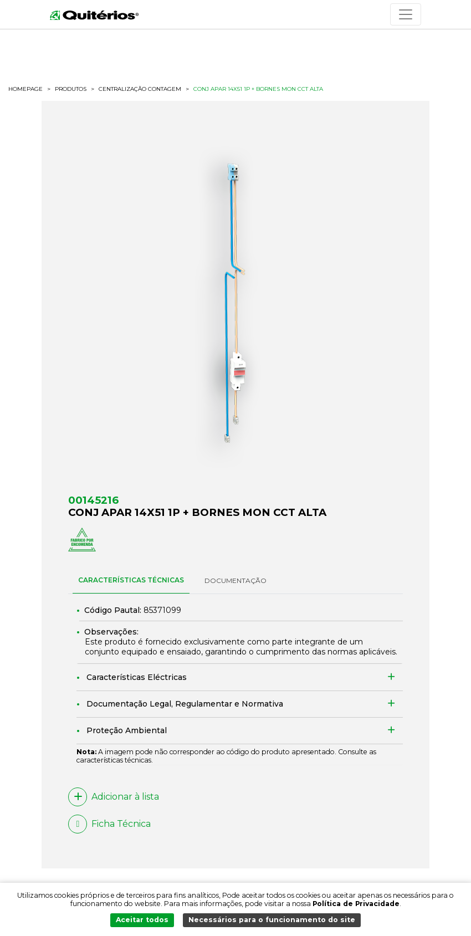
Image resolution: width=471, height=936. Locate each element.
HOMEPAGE (25, 89)
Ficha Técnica (109, 824)
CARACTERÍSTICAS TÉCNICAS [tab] (131, 580)
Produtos (70, 89)
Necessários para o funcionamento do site (271, 919)
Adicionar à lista (113, 796)
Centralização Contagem (140, 89)
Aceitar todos (142, 919)
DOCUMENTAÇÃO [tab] (235, 580)
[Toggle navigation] (405, 14)
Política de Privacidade (356, 903)
